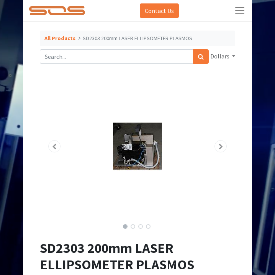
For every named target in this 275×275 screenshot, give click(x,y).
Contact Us (159, 11)
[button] (54, 146)
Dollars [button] (220, 56)
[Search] (201, 56)
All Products (59, 38)
